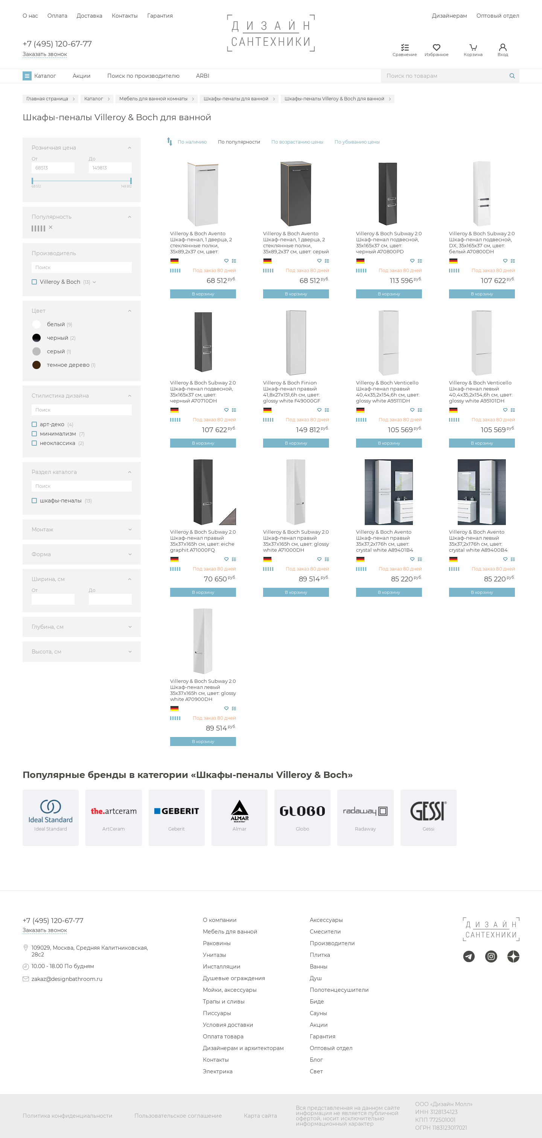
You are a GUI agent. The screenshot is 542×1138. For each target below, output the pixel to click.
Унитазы (214, 955)
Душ (316, 978)
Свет (316, 1071)
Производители (332, 943)
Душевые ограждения (234, 978)
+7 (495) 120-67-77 (57, 44)
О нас (30, 15)
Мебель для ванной (230, 931)
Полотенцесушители (339, 990)
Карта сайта (260, 1115)
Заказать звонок (45, 54)
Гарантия (160, 15)
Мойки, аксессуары (230, 990)
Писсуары (217, 1013)
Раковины (217, 943)
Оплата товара (223, 1036)
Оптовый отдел (498, 15)
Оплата (57, 15)
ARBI (202, 76)
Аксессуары (326, 920)
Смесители (325, 931)
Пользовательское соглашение (178, 1115)
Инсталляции (222, 966)
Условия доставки (228, 1024)
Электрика (218, 1071)
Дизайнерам (449, 15)
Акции (82, 76)
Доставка (89, 15)
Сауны (318, 1013)
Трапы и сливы (224, 1001)
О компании (220, 920)
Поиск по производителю (143, 76)
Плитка (320, 955)
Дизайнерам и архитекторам (243, 1048)
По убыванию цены (357, 142)
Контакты (125, 15)
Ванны (318, 966)
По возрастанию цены (297, 142)
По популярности (239, 142)
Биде (317, 1001)
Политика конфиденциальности (68, 1115)
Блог (316, 1059)
